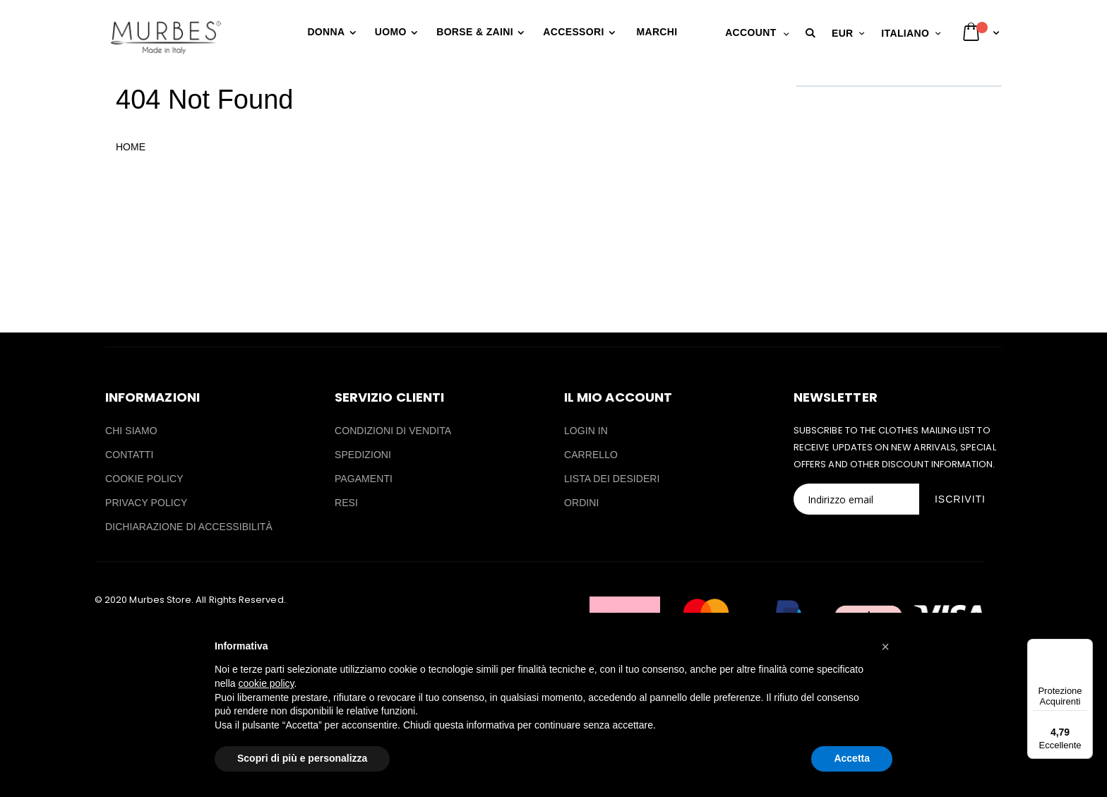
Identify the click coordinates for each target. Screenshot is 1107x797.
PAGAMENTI (364, 478)
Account (750, 32)
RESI (346, 502)
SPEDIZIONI (363, 454)
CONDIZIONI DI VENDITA (393, 430)
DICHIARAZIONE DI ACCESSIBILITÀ (189, 526)
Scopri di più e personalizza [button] (302, 758)
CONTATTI (129, 454)
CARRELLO (591, 454)
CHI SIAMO (131, 430)
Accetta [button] (852, 758)
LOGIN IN (586, 430)
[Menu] (1084, 647)
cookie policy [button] (266, 683)
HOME (130, 146)
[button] (812, 33)
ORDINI (581, 502)
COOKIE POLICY (144, 478)
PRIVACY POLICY (146, 502)
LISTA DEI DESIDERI (612, 478)
